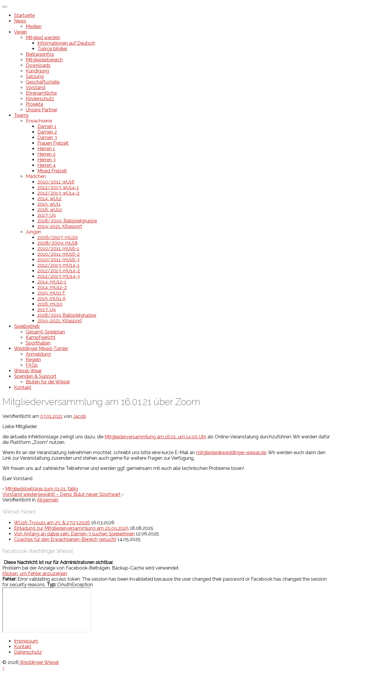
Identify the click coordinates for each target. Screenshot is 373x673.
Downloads (38, 65)
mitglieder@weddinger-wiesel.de (231, 452)
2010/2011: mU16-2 (58, 254)
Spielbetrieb (27, 326)
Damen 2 (47, 132)
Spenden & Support (35, 376)
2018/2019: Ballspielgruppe (67, 221)
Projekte (34, 104)
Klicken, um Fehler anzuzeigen (34, 573)
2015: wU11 (49, 204)
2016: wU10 (49, 209)
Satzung (35, 76)
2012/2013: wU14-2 (58, 193)
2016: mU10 (50, 304)
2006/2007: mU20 (57, 237)
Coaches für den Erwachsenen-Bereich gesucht (65, 539)
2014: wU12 (49, 198)
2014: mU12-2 (52, 287)
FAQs (32, 365)
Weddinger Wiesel (39, 662)
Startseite (24, 15)
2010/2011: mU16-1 (58, 248)
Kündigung (37, 71)
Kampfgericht (40, 337)
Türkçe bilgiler (52, 48)
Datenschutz (28, 652)
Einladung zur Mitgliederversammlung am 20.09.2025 (71, 528)
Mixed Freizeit (52, 171)
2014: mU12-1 (51, 282)
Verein (20, 32)
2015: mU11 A (51, 298)
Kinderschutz (40, 98)
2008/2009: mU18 (57, 243)
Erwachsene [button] (39, 121)
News (20, 21)
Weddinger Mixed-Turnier (41, 348)
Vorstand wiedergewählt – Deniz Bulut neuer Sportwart (61, 494)
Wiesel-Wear (28, 370)
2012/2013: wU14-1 (58, 187)
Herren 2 (46, 154)
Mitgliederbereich (44, 60)
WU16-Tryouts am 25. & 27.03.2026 (52, 522)
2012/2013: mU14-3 (58, 276)
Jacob (79, 416)
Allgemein (47, 500)
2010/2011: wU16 (55, 182)
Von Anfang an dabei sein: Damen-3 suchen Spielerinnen (74, 534)
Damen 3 (47, 137)
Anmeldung (38, 354)
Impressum (26, 641)
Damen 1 (46, 126)
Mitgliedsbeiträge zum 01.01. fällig (41, 489)
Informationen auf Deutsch (66, 43)
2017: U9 (46, 215)
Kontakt (22, 387)
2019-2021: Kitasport (59, 226)
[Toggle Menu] (4, 7)
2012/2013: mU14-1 (58, 265)
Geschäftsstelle (43, 82)
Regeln (33, 359)
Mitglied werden (43, 37)
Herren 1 (46, 148)
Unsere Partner (41, 110)
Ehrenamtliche (41, 93)
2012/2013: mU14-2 (58, 271)
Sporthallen (38, 343)
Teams (21, 115)
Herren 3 (46, 159)
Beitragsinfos (40, 54)
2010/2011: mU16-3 (58, 259)
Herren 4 (46, 165)
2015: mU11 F (51, 293)
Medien (33, 26)
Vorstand (35, 87)
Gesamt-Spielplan (45, 332)
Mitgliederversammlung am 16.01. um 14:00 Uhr (155, 437)
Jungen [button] (33, 232)
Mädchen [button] (36, 176)
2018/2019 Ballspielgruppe (66, 315)
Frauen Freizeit (53, 143)
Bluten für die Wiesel (48, 382)
